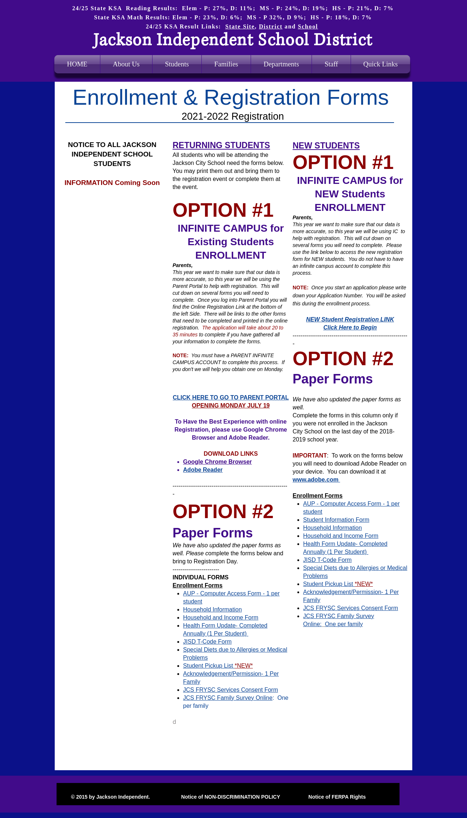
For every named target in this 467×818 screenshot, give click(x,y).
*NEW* (364, 584)
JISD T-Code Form (327, 560)
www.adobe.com (316, 479)
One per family (344, 624)
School (308, 26)
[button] (281, 64)
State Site (240, 26)
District (271, 26)
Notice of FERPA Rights (336, 797)
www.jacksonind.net (85, 274)
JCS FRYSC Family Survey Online (228, 698)
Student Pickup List (329, 584)
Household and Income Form (340, 536)
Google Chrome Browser (217, 462)
